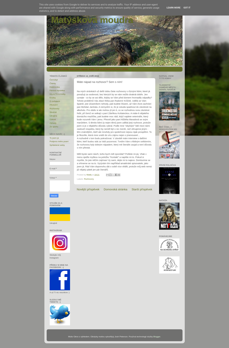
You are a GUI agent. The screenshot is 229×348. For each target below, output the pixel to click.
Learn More (173, 7)
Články (53, 83)
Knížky (53, 98)
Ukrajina (53, 116)
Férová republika (57, 90)
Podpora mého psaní (59, 141)
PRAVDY (54, 105)
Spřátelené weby (57, 145)
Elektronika (55, 87)
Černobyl (54, 80)
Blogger (156, 336)
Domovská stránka (115, 189)
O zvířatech (55, 101)
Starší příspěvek (142, 189)
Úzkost (53, 119)
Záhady (53, 123)
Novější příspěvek (88, 189)
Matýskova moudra (92, 20)
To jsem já (54, 138)
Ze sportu (54, 127)
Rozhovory (89, 179)
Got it (186, 7)
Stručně (53, 112)
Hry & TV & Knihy (58, 94)
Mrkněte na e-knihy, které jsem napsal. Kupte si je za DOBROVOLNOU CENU (88, 69)
